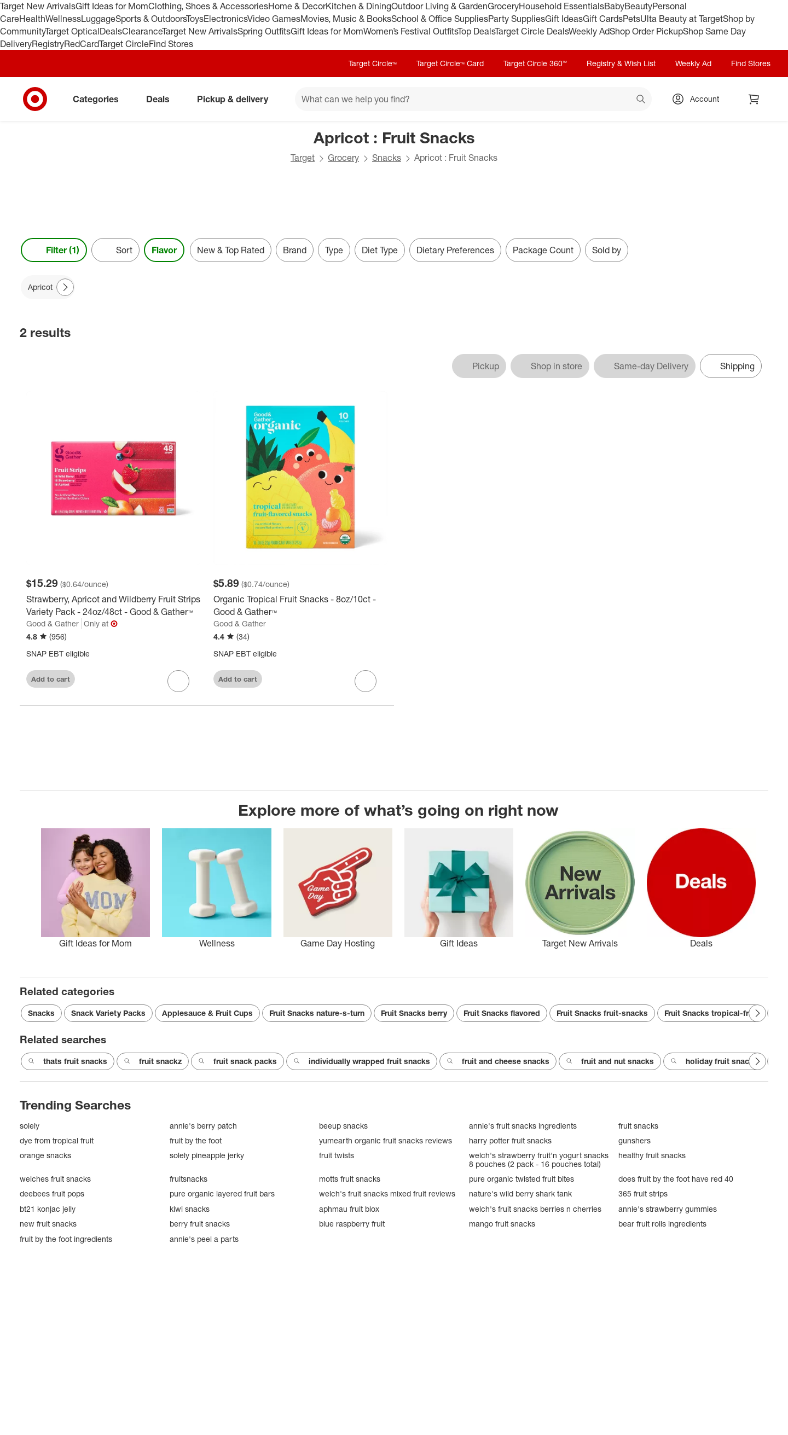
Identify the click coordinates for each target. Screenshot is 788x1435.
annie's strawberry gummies (667, 1209)
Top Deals (476, 31)
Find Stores (171, 43)
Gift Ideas (564, 18)
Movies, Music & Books (345, 18)
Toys (195, 18)
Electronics (225, 18)
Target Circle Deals (532, 31)
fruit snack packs (237, 1061)
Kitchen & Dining (358, 6)
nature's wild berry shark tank (520, 1193)
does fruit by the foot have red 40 (675, 1179)
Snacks (386, 157)
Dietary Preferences (455, 250)
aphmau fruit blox (349, 1209)
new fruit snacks (48, 1223)
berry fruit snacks (200, 1223)
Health (32, 18)
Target (303, 157)
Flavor (164, 250)
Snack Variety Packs (108, 1013)
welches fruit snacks (55, 1179)
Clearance (142, 31)
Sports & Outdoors (150, 18)
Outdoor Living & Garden (439, 6)
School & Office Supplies (439, 18)
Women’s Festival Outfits (410, 31)
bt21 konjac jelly (48, 1209)
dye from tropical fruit (57, 1140)
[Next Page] (65, 287)
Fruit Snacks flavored (501, 1013)
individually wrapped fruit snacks (361, 1061)
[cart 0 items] (754, 99)
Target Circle (124, 43)
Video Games (273, 18)
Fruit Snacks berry (414, 1013)
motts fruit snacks (349, 1179)
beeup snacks (343, 1126)
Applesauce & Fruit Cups (207, 1013)
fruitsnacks (188, 1179)
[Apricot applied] (48, 287)
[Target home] (35, 99)
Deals (111, 31)
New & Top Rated (230, 250)
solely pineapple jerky (207, 1155)
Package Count (543, 250)
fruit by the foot (196, 1140)
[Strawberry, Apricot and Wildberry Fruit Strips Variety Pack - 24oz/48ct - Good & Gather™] (113, 605)
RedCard (81, 43)
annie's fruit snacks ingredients (523, 1126)
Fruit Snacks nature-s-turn (316, 1013)
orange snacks (45, 1155)
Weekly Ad (589, 31)
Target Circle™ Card (450, 63)
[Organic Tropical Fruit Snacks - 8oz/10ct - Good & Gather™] (300, 605)
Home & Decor (297, 6)
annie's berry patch (203, 1126)
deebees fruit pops (52, 1193)
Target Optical (72, 31)
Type (334, 250)
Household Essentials (561, 6)
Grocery (503, 6)
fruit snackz (153, 1061)
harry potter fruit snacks (510, 1140)
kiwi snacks (190, 1209)
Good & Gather (52, 623)
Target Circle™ (373, 63)
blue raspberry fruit (352, 1223)
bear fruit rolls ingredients (662, 1223)
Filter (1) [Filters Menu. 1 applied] (53, 250)
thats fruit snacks (67, 1061)
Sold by (606, 250)
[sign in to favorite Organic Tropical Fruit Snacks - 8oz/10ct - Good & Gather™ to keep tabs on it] (365, 681)
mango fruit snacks (502, 1223)
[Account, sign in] (699, 99)
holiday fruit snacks (714, 1061)
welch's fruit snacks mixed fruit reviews (387, 1193)
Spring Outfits (264, 31)
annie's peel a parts (204, 1239)
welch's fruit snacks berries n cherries (535, 1209)
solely (29, 1126)
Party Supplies (516, 18)
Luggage (98, 18)
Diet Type (380, 250)
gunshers (634, 1140)
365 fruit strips (643, 1193)
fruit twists (336, 1155)
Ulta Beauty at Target (681, 18)
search (641, 100)
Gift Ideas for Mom (112, 6)
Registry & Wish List (621, 63)
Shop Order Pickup (646, 31)
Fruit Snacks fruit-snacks (602, 1013)
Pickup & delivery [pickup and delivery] (237, 99)
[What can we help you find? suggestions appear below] (473, 99)
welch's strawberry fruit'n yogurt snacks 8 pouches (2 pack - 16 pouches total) (539, 1159)
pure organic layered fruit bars (222, 1193)
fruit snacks (638, 1126)
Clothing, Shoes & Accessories (208, 6)
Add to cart (50, 679)
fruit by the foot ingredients (66, 1239)
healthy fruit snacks (652, 1155)
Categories (100, 99)
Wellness (63, 18)
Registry (48, 43)
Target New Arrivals (38, 6)
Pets (631, 18)
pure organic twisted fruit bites (521, 1179)
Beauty (638, 6)
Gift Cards (603, 18)
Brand (294, 250)
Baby (614, 6)
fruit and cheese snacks (498, 1061)
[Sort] (115, 250)
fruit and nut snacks (610, 1061)
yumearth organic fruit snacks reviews (385, 1140)
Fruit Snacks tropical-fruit (711, 1013)
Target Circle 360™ (535, 63)
